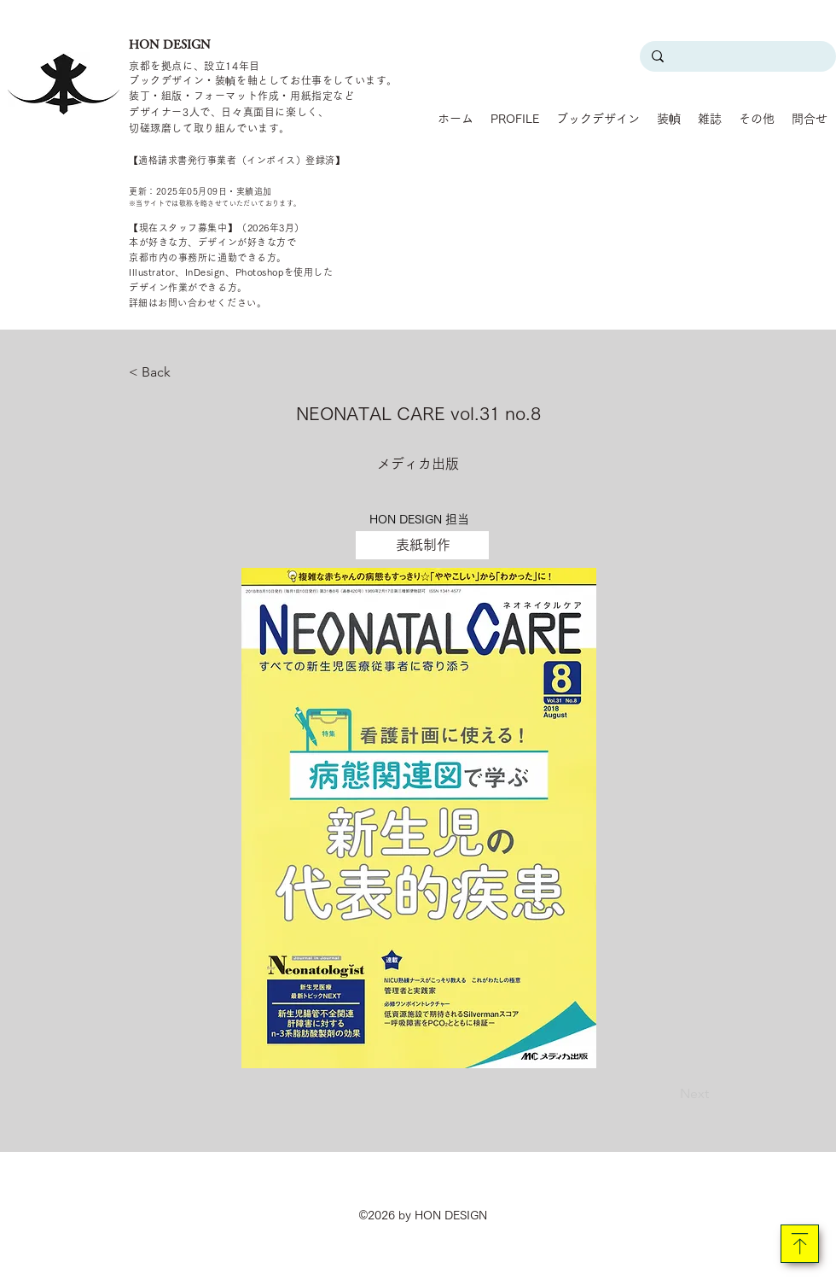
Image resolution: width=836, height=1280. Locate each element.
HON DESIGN (170, 44)
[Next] (666, 1094)
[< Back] (185, 372)
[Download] (800, 1243)
